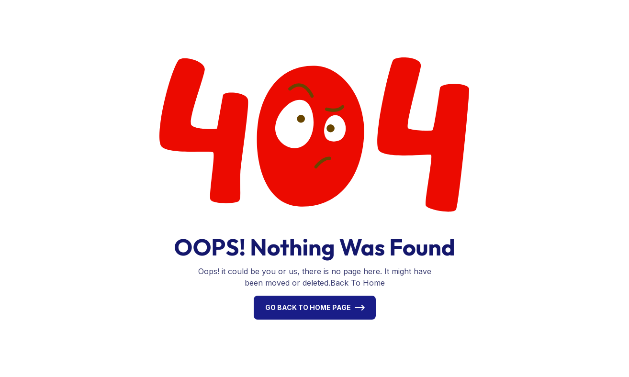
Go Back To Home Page (308, 307)
